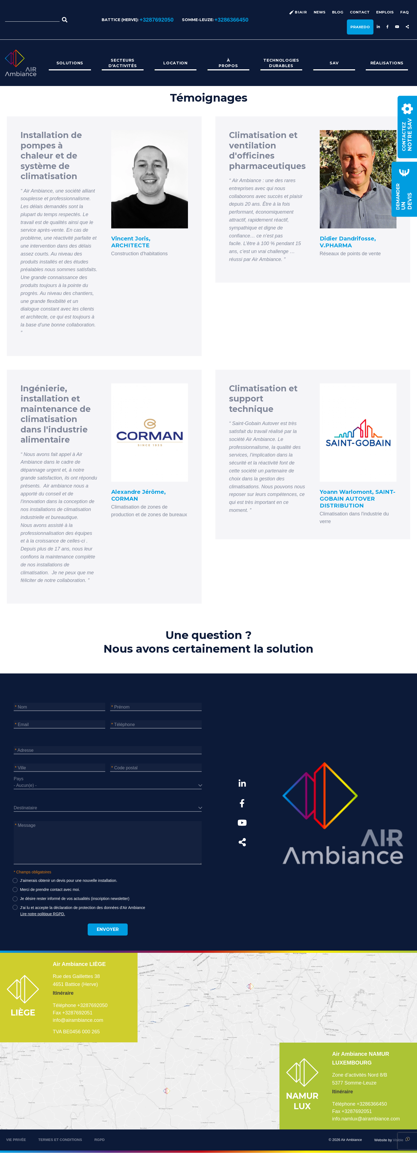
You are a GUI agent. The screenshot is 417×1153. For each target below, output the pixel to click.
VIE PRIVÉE (16, 1140)
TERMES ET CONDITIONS (60, 1140)
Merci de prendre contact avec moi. (50, 889)
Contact (360, 12)
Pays (19, 779)
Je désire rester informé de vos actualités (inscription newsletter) (74, 898)
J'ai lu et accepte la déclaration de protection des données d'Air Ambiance (82, 907)
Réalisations (387, 63)
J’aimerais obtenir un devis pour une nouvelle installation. (68, 880)
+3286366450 (232, 20)
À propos (228, 63)
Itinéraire (63, 993)
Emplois (385, 12)
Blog (337, 12)
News (319, 12)
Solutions (69, 63)
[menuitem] (70, 63)
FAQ (404, 12)
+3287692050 (156, 20)
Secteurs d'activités (122, 63)
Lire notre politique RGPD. (42, 914)
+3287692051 (77, 1013)
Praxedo (360, 27)
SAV (334, 63)
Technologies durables (281, 63)
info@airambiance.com (78, 1020)
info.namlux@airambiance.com (366, 1119)
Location (175, 63)
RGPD (99, 1140)
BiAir (301, 12)
